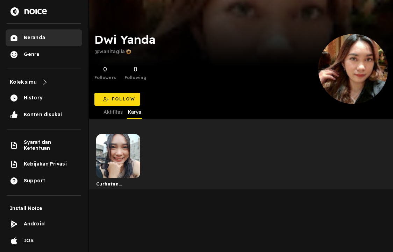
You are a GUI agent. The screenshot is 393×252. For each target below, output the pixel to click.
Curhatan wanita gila (109, 185)
